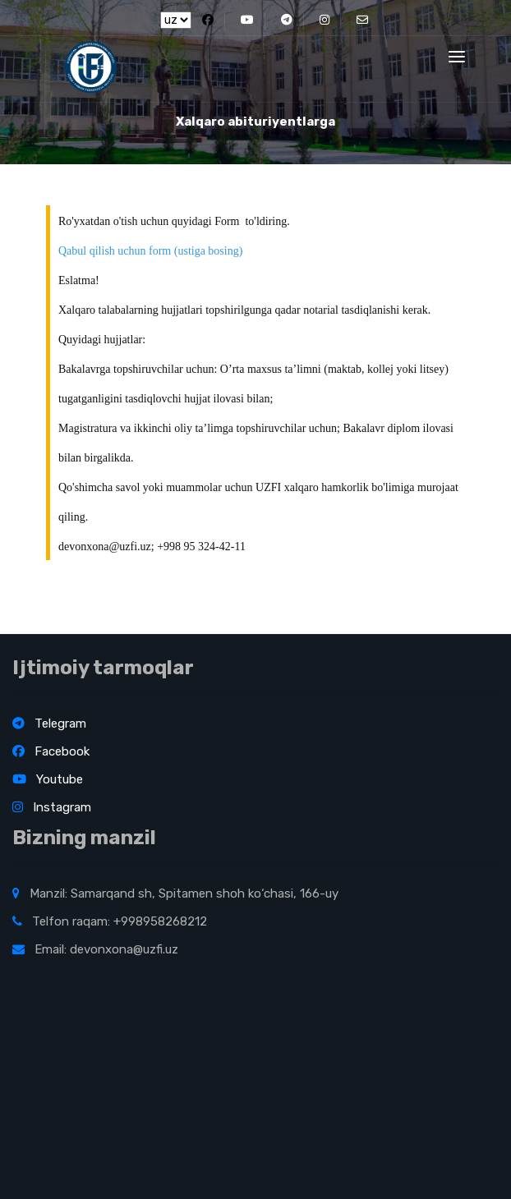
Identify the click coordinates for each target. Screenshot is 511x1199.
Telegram (49, 723)
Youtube (47, 779)
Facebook (51, 751)
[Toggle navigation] (457, 56)
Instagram (51, 807)
